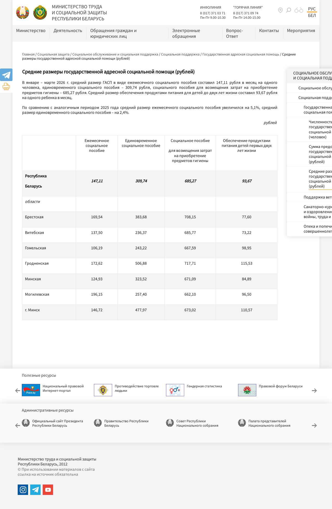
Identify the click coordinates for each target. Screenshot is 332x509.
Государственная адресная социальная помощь (240, 54)
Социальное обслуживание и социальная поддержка (115, 54)
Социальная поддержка (180, 54)
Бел (312, 15)
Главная (28, 54)
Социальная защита (53, 54)
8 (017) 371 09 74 (245, 13)
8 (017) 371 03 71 (212, 13)
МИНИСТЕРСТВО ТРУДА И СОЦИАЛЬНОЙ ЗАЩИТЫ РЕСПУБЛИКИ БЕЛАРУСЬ (79, 12)
